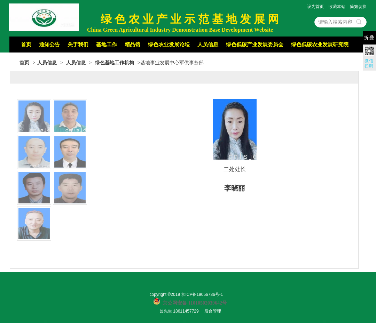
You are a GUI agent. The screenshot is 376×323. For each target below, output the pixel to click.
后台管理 (212, 311)
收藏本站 (337, 6)
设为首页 (315, 6)
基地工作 (106, 44)
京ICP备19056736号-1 (202, 294)
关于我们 (78, 44)
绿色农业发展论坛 (169, 44)
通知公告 (49, 44)
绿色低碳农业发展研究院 (319, 44)
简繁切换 (358, 6)
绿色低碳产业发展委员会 (254, 44)
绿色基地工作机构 (114, 62)
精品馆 (132, 44)
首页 (26, 44)
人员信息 (207, 44)
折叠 (369, 37)
